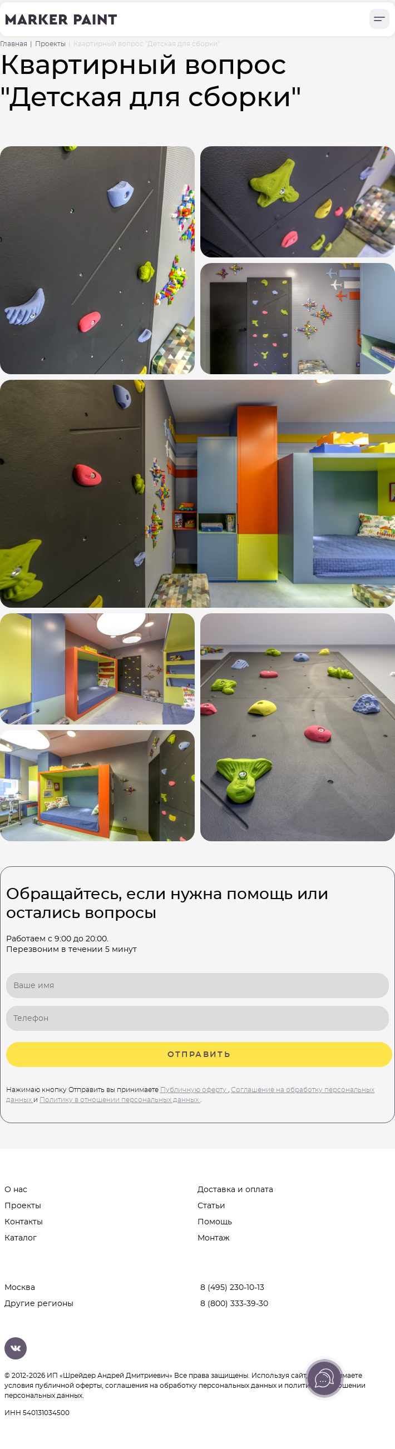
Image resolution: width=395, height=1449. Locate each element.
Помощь (215, 1222)
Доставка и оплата (235, 1189)
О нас (15, 1189)
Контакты (23, 1222)
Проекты (22, 1205)
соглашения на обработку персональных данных (190, 1385)
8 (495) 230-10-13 (232, 1287)
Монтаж (214, 1238)
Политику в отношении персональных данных (120, 1099)
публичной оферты (68, 1385)
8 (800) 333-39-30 (234, 1303)
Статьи (211, 1205)
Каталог (20, 1238)
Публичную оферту (194, 1089)
